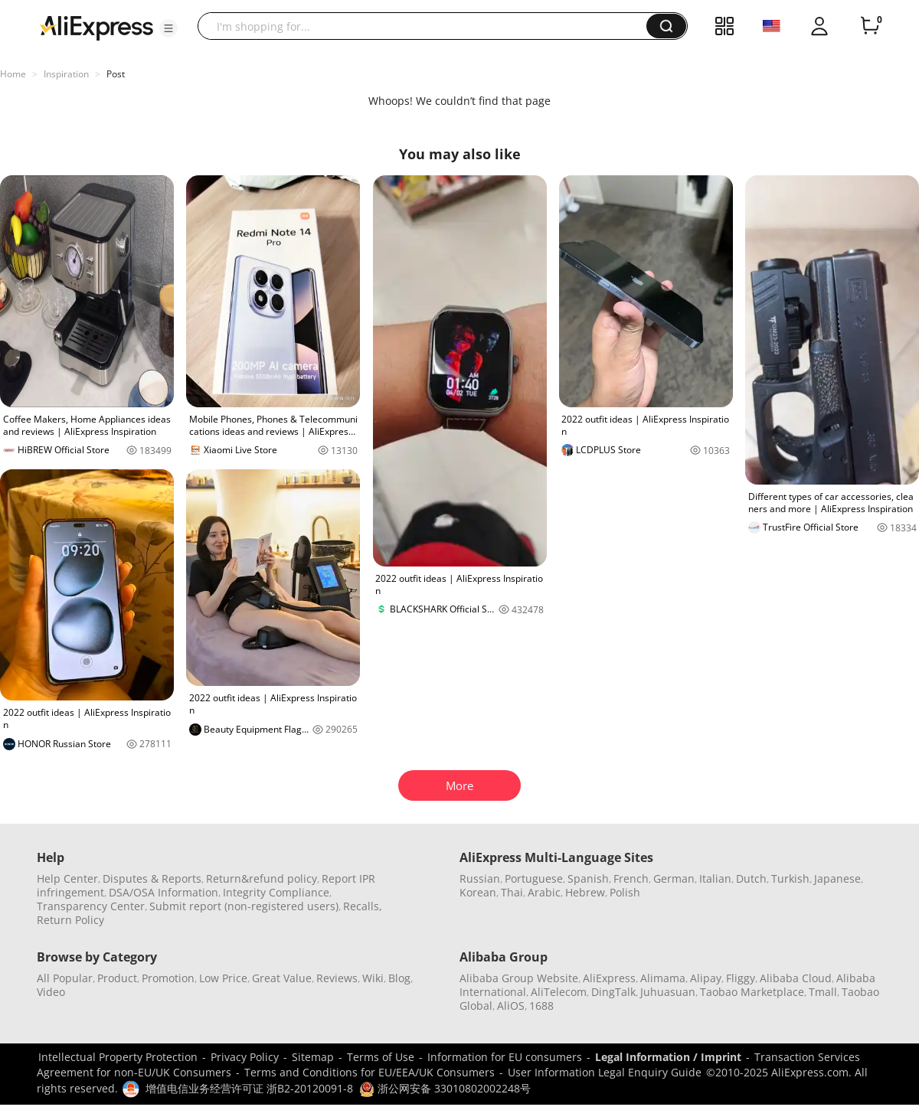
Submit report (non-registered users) (243, 906)
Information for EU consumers (504, 1057)
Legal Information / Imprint (668, 1057)
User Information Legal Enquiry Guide (605, 1072)
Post (115, 73)
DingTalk (613, 991)
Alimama (662, 978)
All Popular (65, 978)
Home (13, 73)
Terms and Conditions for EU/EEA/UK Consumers (369, 1072)
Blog (399, 978)
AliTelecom (559, 991)
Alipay (705, 978)
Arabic (544, 892)
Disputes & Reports (152, 878)
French (631, 878)
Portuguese (534, 878)
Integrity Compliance (276, 892)
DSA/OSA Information (163, 892)
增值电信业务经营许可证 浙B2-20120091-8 (249, 1088)
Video (51, 991)
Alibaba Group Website (519, 978)
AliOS (511, 1005)
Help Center (67, 878)
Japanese (837, 878)
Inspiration (66, 73)
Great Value (282, 978)
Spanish (588, 878)
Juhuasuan (667, 991)
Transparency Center (91, 906)
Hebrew (585, 892)
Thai (512, 892)
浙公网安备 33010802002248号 (445, 1088)
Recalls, (362, 906)
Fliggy (740, 978)
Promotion (168, 978)
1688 (541, 1005)
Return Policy (70, 920)
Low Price (223, 978)
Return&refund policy (261, 878)
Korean (478, 892)
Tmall (823, 991)
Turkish (790, 878)
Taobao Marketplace (752, 991)
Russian (480, 878)
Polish (625, 892)
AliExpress (609, 978)
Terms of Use (380, 1057)
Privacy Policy (245, 1057)
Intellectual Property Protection (118, 1057)
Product (117, 978)
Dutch (751, 878)
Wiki (373, 978)
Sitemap (313, 1057)
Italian (715, 878)
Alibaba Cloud (796, 978)
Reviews (337, 978)
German (674, 878)
